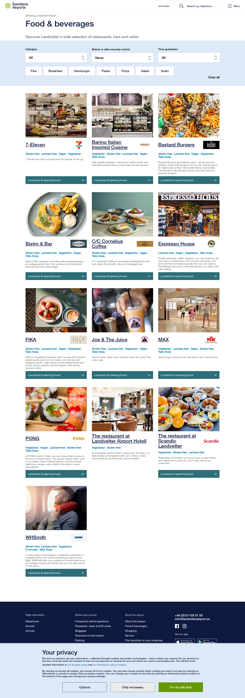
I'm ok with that (181, 687)
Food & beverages (136, 625)
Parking (79, 640)
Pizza (125, 71)
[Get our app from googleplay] (207, 642)
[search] (200, 6)
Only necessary (132, 687)
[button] (234, 6)
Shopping (131, 630)
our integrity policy (77, 664)
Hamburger (82, 71)
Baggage (80, 630)
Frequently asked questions (92, 621)
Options (84, 687)
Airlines (30, 630)
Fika (34, 71)
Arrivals (30, 625)
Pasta (106, 71)
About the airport (135, 621)
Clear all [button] (213, 77)
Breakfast (55, 71)
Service (129, 635)
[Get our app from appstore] (185, 642)
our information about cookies (109, 664)
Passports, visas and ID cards (93, 625)
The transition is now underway (144, 640)
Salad (145, 71)
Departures (32, 621)
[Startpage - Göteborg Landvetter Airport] (16, 6)
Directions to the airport (89, 635)
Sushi (165, 71)
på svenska (164, 6)
